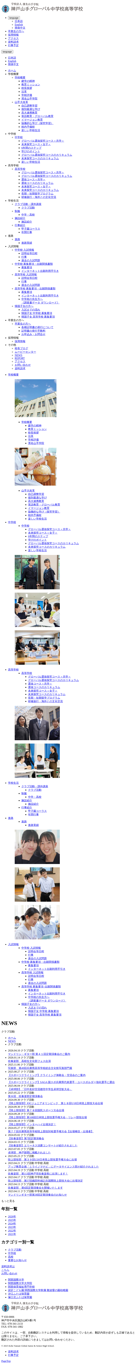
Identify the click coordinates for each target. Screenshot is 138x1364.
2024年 (12, 1223)
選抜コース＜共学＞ (33, 179)
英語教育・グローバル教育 (37, 116)
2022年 (12, 1230)
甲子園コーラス (30, 228)
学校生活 (13, 782)
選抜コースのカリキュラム (37, 183)
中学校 (19, 137)
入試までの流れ (30, 309)
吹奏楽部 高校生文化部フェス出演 (29, 1061)
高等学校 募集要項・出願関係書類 (35, 288)
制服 (17, 211)
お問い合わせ (23, 364)
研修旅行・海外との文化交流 (38, 197)
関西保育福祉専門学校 (21, 1286)
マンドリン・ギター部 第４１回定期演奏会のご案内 (39, 1054)
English (19, 24)
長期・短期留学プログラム (37, 193)
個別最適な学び (30, 109)
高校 (10, 1256)
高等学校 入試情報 (26, 274)
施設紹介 (20, 218)
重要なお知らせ (17, 1260)
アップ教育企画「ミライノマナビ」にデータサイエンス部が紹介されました (53, 1166)
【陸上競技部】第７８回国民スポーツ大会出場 (36, 1110)
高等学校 (20, 169)
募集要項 (26, 267)
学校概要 (20, 77)
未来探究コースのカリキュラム (40, 158)
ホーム (12, 70)
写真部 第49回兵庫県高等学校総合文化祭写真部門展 (40, 1068)
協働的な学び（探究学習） (37, 123)
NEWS (18, 355)
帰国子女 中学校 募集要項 (36, 313)
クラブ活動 (28, 207)
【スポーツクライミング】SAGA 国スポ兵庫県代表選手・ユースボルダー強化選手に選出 (61, 1082)
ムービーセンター (25, 351)
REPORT (20, 358)
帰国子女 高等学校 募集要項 (38, 316)
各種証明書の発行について (37, 327)
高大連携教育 (29, 112)
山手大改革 (21, 102)
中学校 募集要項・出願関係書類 (34, 263)
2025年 (12, 1220)
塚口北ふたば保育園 (20, 1297)
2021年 (12, 1234)
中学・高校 (28, 214)
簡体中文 (20, 27)
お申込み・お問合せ (33, 334)
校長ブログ (21, 348)
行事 (24, 256)
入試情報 (13, 944)
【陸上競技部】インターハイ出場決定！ (32, 1124)
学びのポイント (30, 151)
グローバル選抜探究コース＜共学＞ (42, 140)
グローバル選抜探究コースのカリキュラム (46, 154)
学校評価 (26, 95)
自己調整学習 (29, 105)
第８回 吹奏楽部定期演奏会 (25, 1096)
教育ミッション (30, 84)
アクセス (13, 38)
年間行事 (26, 232)
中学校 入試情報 (24, 249)
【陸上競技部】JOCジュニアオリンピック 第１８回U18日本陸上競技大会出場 (55, 1103)
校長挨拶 (26, 88)
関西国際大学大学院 (20, 1283)
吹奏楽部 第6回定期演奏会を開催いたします (35, 1187)
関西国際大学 (16, 1279)
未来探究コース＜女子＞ (36, 144)
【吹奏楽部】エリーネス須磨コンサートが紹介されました (43, 1145)
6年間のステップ (31, 147)
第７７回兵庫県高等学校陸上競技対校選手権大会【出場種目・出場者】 (51, 1131)
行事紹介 (20, 225)
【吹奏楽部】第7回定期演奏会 (26, 1138)
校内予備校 (28, 126)
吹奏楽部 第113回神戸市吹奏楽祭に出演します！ (38, 1173)
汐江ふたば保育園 (18, 1293)
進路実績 (26, 242)
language (14, 18)
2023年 (12, 1227)
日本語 (19, 21)
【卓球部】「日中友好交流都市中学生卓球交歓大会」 (40, 1089)
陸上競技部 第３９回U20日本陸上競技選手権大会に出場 (42, 1159)
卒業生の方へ (16, 31)
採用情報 (13, 34)
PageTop (6, 1361)
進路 (17, 239)
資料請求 (13, 41)
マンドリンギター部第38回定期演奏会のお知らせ (37, 1194)
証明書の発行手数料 (33, 330)
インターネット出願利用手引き (40, 271)
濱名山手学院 (29, 98)
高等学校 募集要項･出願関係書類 (41, 986)
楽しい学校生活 (30, 130)
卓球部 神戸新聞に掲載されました (29, 1152)
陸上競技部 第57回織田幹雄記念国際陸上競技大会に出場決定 (45, 1180)
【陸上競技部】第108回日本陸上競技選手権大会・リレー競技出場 (47, 1117)
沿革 (24, 91)
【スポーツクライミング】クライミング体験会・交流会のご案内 (47, 1075)
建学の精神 (28, 81)
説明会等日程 (29, 253)
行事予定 (13, 45)
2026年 (12, 1216)
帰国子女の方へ (24, 306)
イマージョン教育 (32, 119)
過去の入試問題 (30, 260)
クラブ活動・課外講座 (28, 204)
